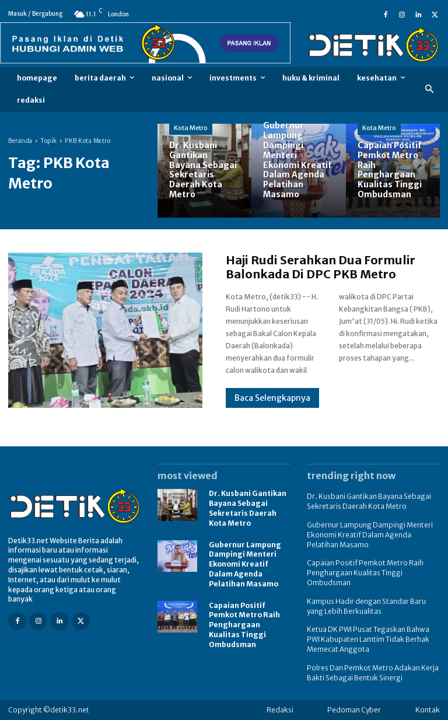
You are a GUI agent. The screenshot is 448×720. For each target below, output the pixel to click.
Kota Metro (191, 128)
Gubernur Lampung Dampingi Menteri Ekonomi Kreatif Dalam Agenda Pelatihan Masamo (245, 564)
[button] (429, 89)
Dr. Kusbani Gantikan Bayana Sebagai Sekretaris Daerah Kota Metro (247, 508)
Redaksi (280, 709)
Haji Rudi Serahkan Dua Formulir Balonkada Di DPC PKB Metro (320, 267)
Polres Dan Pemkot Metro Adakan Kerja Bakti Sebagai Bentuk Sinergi (373, 672)
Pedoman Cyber (354, 709)
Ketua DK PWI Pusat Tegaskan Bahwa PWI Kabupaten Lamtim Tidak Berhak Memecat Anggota (368, 639)
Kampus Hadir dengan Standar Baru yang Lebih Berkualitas (366, 606)
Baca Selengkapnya (272, 398)
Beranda (20, 141)
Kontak (427, 709)
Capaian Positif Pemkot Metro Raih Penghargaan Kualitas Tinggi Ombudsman (244, 625)
